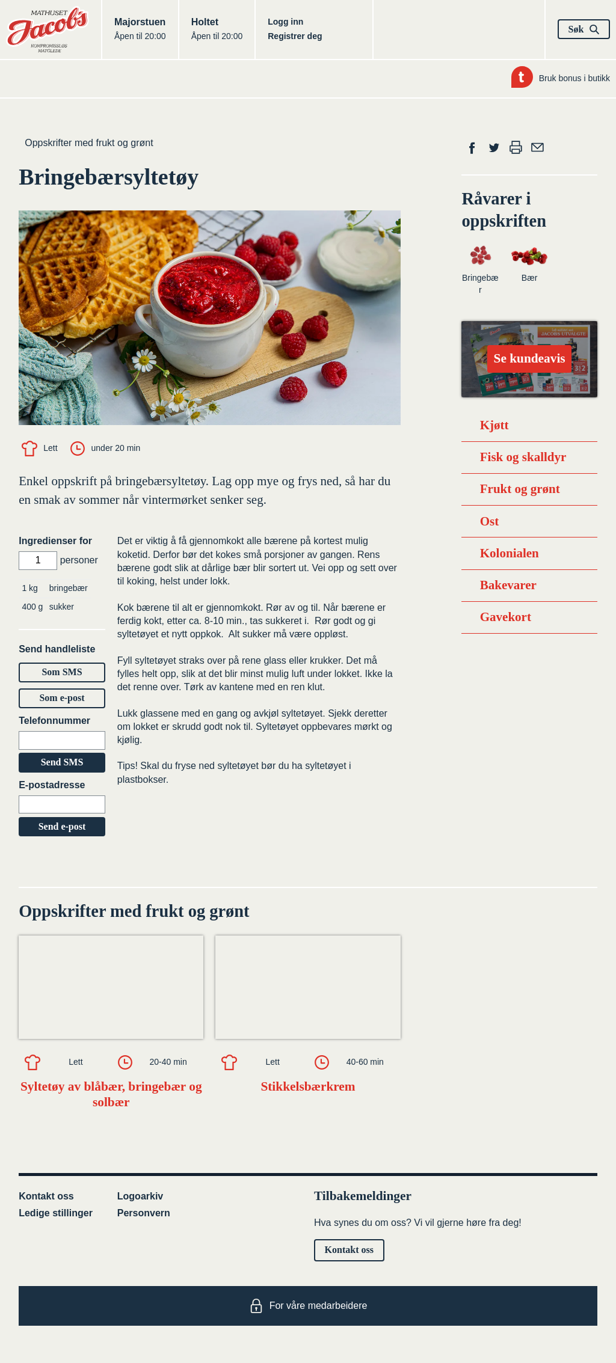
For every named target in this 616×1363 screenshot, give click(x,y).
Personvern (143, 1213)
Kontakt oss (46, 1196)
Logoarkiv (140, 1196)
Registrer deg (295, 36)
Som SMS (62, 672)
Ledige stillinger (56, 1213)
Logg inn (285, 21)
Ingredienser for (55, 541)
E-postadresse (52, 785)
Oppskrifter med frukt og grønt (89, 143)
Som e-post (61, 698)
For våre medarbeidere (308, 1306)
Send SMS (62, 762)
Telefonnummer (54, 720)
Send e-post (62, 826)
